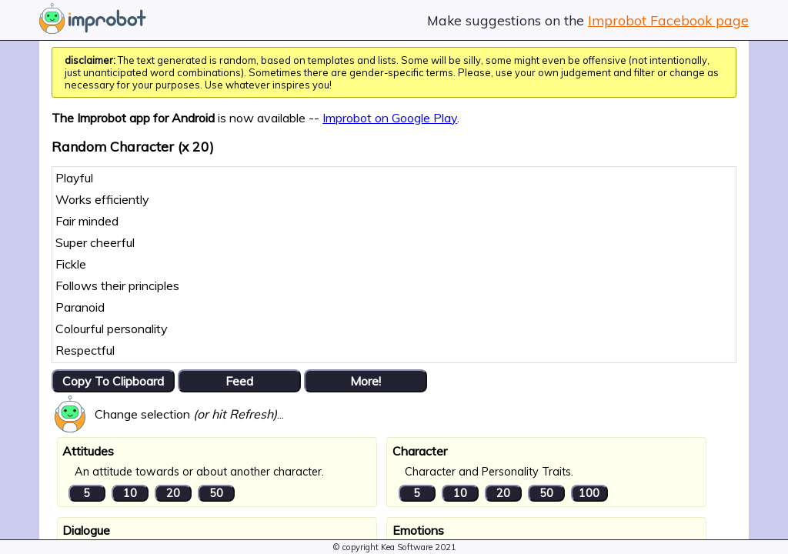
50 (216, 493)
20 (173, 493)
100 (589, 493)
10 (130, 493)
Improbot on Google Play (389, 117)
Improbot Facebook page (668, 20)
